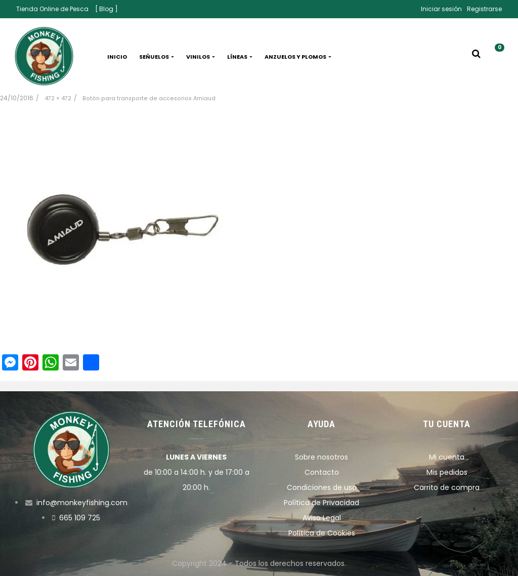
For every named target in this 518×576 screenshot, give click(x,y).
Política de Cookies (321, 533)
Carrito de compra (447, 487)
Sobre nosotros (321, 457)
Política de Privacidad (321, 503)
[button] (495, 57)
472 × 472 (58, 98)
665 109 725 (79, 518)
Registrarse (484, 9)
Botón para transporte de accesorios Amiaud (148, 98)
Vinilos (200, 57)
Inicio (117, 57)
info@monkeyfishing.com (81, 503)
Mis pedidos (446, 472)
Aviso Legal (322, 518)
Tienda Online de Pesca (52, 9)
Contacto (322, 472)
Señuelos (156, 57)
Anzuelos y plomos (298, 57)
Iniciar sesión (441, 9)
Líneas (239, 57)
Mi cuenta (446, 457)
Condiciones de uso (322, 487)
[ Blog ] (106, 9)
